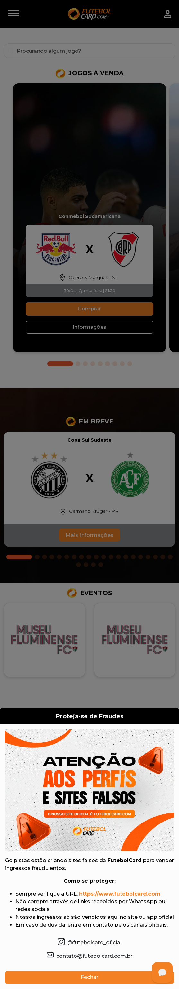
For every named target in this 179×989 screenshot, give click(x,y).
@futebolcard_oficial (89, 941)
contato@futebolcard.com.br (89, 955)
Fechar (89, 977)
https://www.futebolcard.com (119, 894)
